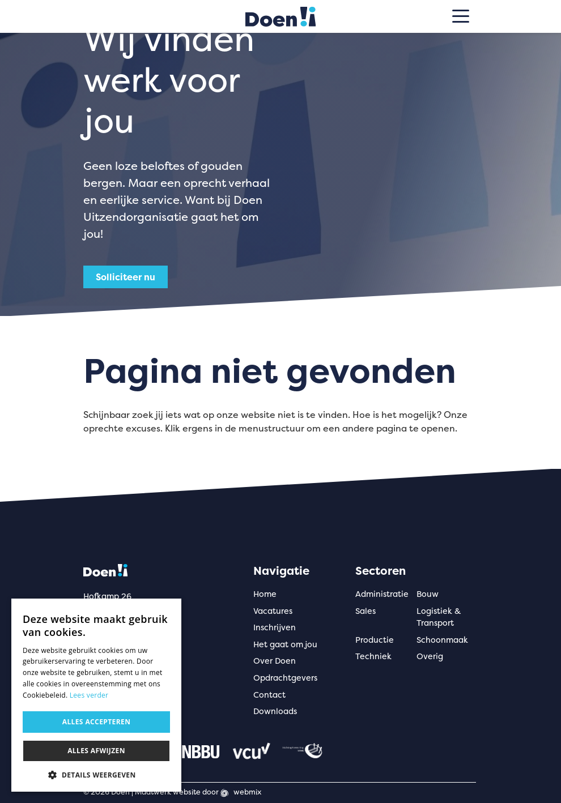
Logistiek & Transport (438, 617)
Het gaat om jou (285, 644)
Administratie (382, 594)
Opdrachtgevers (285, 678)
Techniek (373, 656)
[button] (96, 774)
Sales (365, 611)
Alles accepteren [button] (96, 722)
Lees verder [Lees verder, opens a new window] (89, 695)
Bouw (427, 594)
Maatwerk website (168, 792)
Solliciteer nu (125, 277)
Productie (374, 640)
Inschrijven (274, 627)
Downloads (275, 711)
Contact (269, 695)
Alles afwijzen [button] (96, 750)
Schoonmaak (442, 640)
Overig (429, 656)
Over (274, 661)
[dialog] (96, 695)
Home (265, 594)
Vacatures (272, 611)
